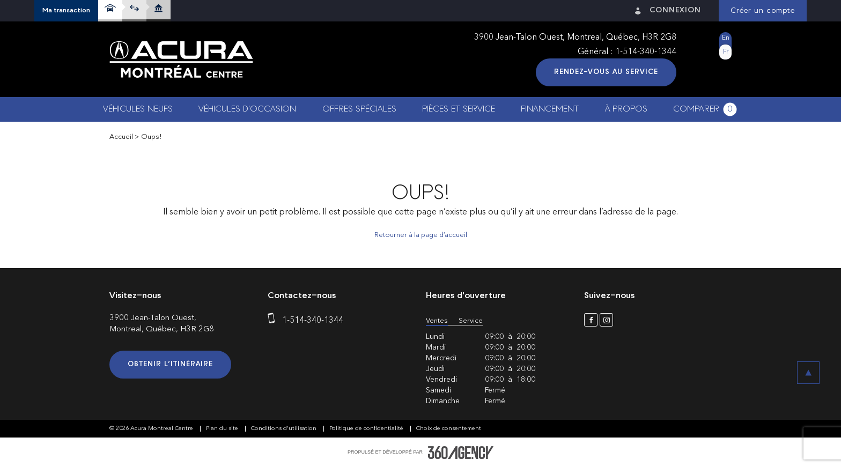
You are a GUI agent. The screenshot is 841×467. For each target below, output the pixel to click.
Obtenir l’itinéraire (170, 364)
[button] (66, 10)
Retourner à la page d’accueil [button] (420, 235)
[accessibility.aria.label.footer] (460, 452)
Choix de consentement (448, 429)
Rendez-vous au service (606, 72)
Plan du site (223, 429)
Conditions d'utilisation (284, 429)
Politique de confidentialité (367, 429)
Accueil (121, 137)
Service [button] (471, 320)
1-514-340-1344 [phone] (645, 52)
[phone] (273, 320)
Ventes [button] (437, 320)
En (725, 38)
